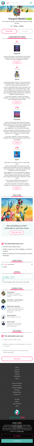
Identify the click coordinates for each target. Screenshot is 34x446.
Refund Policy (17, 392)
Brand (17, 401)
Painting (21, 26)
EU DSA (17, 390)
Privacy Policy (17, 385)
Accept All (17, 441)
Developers (17, 376)
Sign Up (17, 369)
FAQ (17, 406)
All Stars (17, 399)
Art (11, 26)
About (17, 378)
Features (17, 372)
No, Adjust (17, 436)
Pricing (17, 374)
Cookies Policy (20, 431)
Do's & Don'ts (17, 403)
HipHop (15, 26)
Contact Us (17, 394)
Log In (17, 367)
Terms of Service (17, 383)
